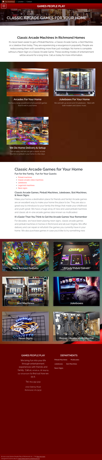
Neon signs (22, 188)
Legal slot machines (26, 185)
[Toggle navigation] (3, 6)
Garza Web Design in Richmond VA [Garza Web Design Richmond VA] (29, 458)
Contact (29, 2)
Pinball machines (25, 177)
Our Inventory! (10, 2)
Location (21, 2)
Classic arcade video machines (30, 180)
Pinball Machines (60, 360)
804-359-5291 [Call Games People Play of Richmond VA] (35, 382)
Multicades (75, 360)
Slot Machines (71, 364)
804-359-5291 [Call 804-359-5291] (41, 456)
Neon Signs (58, 368)
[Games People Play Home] (51, 6)
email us (35, 370)
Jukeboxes (22, 183)
